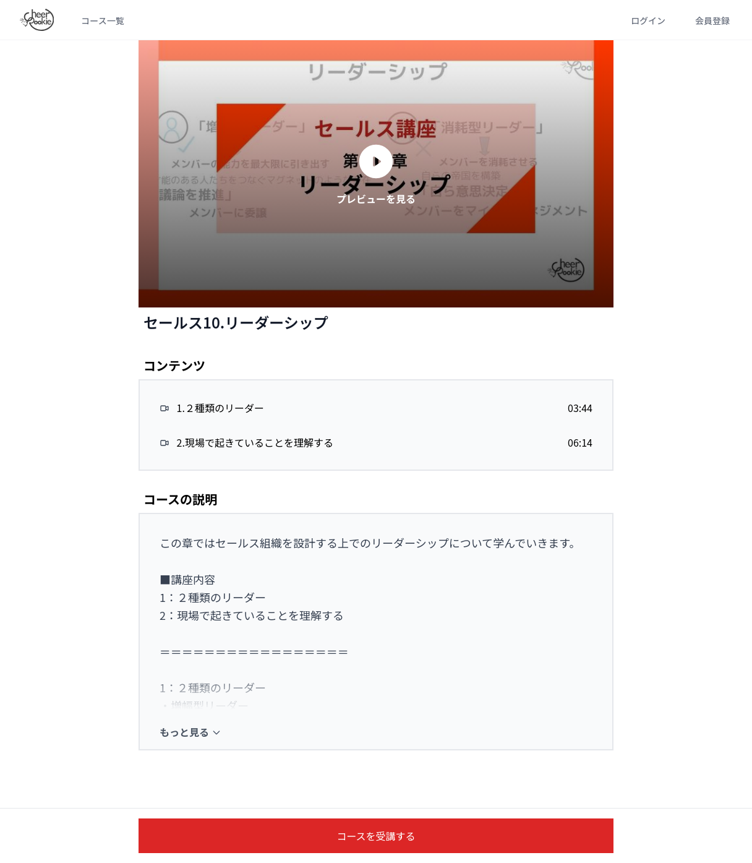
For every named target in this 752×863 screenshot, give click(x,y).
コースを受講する (375, 835)
